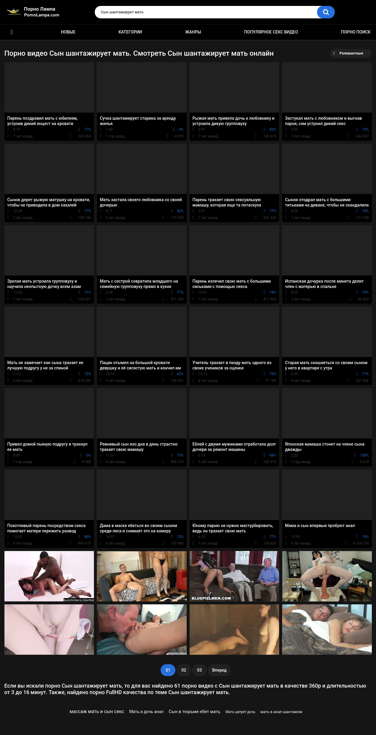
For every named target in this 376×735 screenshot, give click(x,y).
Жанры (193, 32)
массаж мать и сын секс (97, 711)
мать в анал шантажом (281, 712)
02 (183, 670)
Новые (68, 32)
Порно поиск (355, 32)
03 (199, 670)
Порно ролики (11, 32)
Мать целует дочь (240, 712)
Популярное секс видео (271, 32)
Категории (130, 32)
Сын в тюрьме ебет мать (194, 711)
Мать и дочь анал (146, 711)
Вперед (219, 670)
